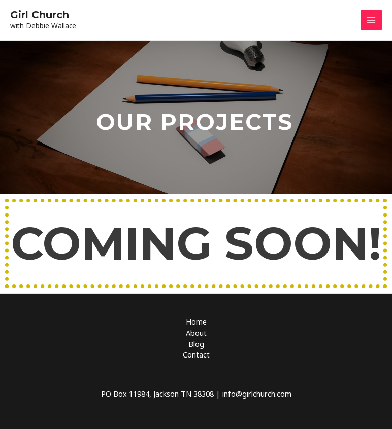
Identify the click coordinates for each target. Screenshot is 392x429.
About (196, 333)
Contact (196, 354)
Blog (196, 344)
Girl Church (39, 15)
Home (196, 321)
